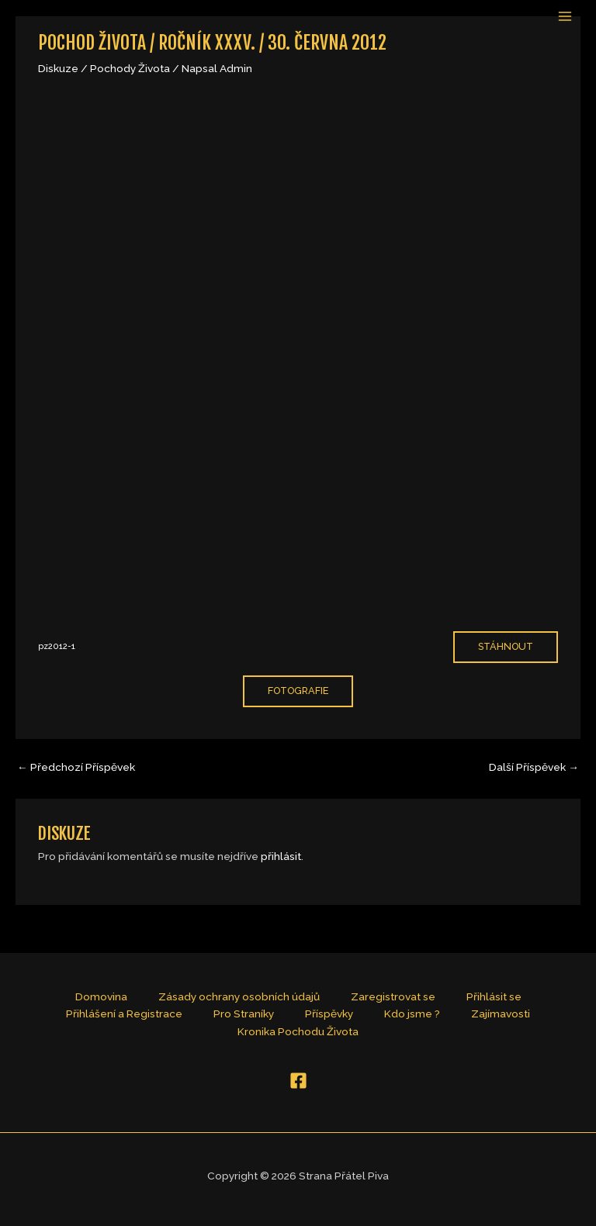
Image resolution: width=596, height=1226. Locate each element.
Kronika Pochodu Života (298, 1031)
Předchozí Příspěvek (76, 767)
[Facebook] (298, 1081)
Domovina (101, 996)
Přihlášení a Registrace (124, 1013)
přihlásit (281, 856)
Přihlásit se (494, 996)
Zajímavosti (500, 1013)
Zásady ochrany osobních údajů (239, 996)
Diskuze (58, 68)
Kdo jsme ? (412, 1013)
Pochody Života (130, 68)
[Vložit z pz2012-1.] (297, 355)
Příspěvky (329, 1013)
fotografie (298, 690)
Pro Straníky (243, 1013)
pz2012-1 (56, 646)
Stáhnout (505, 646)
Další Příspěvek (534, 767)
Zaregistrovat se (393, 996)
